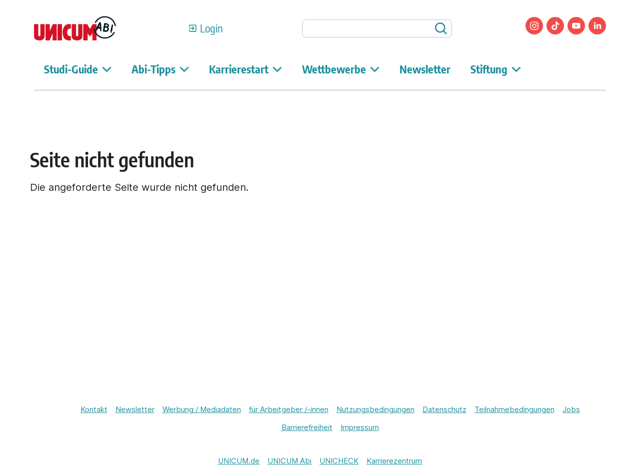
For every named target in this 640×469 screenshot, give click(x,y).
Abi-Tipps (160, 69)
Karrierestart (245, 69)
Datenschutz (444, 409)
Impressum (359, 427)
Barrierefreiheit (307, 427)
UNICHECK (339, 461)
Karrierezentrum (394, 461)
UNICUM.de (239, 461)
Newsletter (425, 69)
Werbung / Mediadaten (201, 409)
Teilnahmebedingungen (514, 409)
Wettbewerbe (341, 69)
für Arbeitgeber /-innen (288, 409)
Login (211, 28)
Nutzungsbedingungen (375, 409)
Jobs (571, 409)
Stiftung (495, 69)
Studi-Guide (78, 69)
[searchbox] (377, 28)
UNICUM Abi (290, 461)
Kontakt (94, 409)
